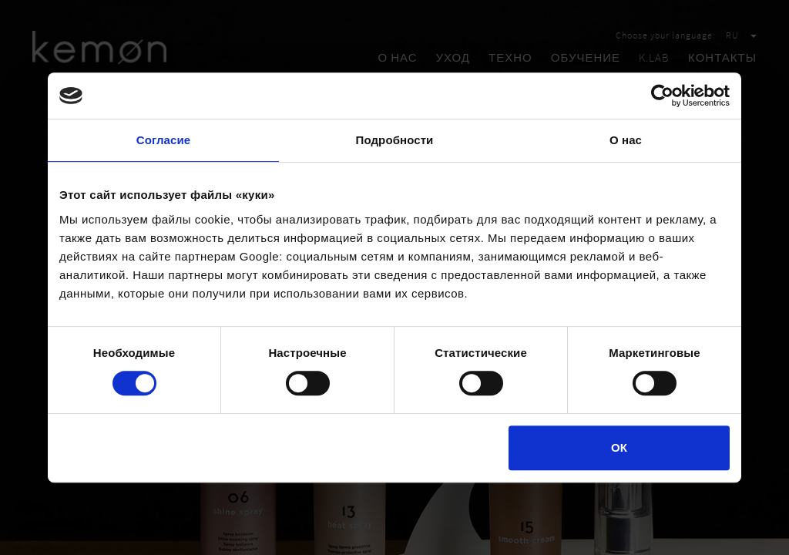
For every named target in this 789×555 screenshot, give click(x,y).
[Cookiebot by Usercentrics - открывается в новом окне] (662, 95)
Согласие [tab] (163, 139)
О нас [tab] (625, 139)
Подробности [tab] (395, 139)
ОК (619, 447)
